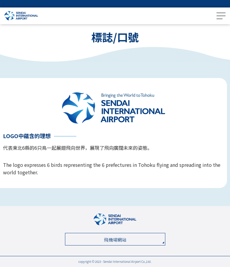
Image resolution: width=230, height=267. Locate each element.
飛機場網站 (115, 240)
